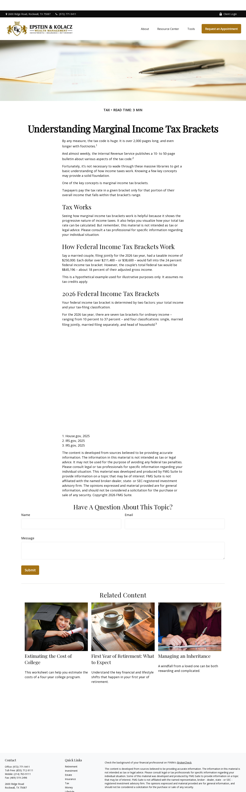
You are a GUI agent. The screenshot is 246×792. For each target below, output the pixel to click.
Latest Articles (73, 785)
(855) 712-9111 (24, 760)
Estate (68, 764)
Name (25, 504)
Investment (71, 760)
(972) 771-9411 (65, 3)
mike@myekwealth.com (18, 788)
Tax (67, 772)
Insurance (70, 768)
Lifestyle (69, 781)
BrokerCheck (184, 752)
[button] (144, 18)
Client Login (228, 3)
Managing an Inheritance (184, 645)
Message (27, 528)
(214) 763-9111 (22, 763)
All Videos (70, 789)
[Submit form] (30, 559)
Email (129, 504)
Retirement (71, 756)
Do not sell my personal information (215, 786)
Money (69, 777)
